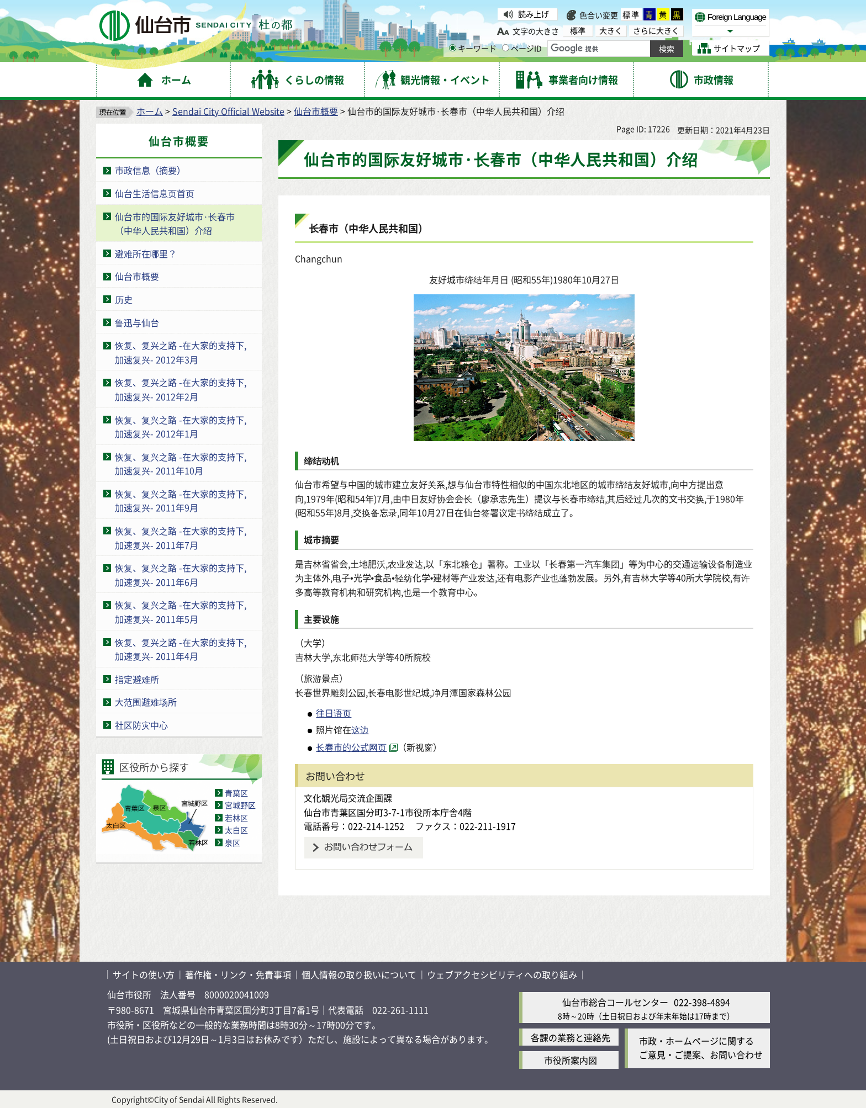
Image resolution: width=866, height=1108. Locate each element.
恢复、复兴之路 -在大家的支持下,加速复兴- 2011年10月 (180, 464)
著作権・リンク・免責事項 (238, 974)
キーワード (473, 48)
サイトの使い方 (144, 974)
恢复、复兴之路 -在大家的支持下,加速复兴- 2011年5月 (180, 611)
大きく (610, 30)
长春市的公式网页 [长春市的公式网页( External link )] (351, 747)
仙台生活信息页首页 (154, 193)
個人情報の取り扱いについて (359, 974)
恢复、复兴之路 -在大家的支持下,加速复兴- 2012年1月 (180, 427)
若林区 (236, 817)
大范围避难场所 (146, 701)
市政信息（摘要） (150, 170)
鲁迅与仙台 (137, 322)
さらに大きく (656, 30)
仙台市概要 (316, 111)
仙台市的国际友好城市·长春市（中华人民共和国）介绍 (175, 223)
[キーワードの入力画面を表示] (452, 47)
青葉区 (236, 792)
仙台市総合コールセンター (615, 1002)
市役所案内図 (570, 1060)
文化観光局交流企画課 (348, 797)
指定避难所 (137, 679)
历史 (124, 299)
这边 (360, 729)
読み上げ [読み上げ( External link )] (533, 13)
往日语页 (333, 712)
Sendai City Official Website (228, 111)
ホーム (149, 111)
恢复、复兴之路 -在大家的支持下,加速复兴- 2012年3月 (180, 352)
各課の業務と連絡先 (570, 1037)
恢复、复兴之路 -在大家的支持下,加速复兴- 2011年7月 (180, 538)
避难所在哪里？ (146, 253)
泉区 (232, 842)
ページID (522, 48)
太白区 (236, 829)
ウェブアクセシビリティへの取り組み (502, 974)
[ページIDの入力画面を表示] (505, 47)
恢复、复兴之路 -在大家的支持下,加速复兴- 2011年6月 (180, 575)
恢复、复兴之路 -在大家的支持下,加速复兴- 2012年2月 (180, 389)
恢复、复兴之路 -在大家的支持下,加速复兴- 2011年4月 (180, 649)
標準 (631, 14)
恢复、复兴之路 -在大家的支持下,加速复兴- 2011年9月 (180, 501)
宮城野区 (240, 804)
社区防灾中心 (141, 724)
